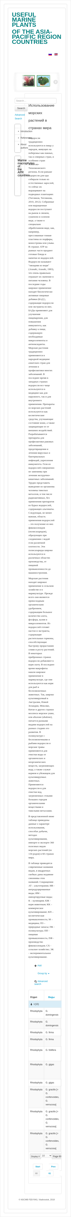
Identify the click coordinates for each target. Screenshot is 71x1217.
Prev (53, 1166)
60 (36, 1173)
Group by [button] (41, 973)
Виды (50, 997)
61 (50, 1173)
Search (21, 108)
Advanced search (41, 982)
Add (37, 965)
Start (37, 1166)
